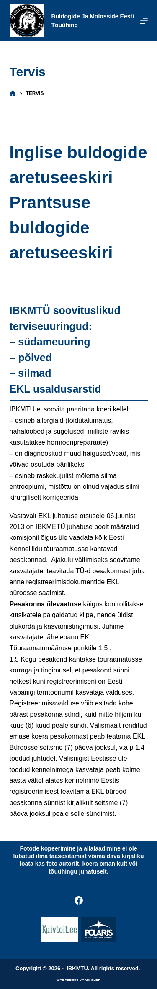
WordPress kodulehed (78, 980)
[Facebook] (79, 900)
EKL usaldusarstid (55, 389)
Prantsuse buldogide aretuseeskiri (61, 227)
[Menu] (144, 21)
